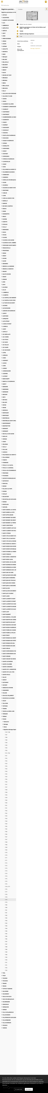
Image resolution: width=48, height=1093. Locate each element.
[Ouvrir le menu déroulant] (2, 2)
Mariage (32, 48)
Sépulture (37, 48)
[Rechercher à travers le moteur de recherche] (22, 5)
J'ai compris (29, 1089)
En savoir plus (18, 1089)
